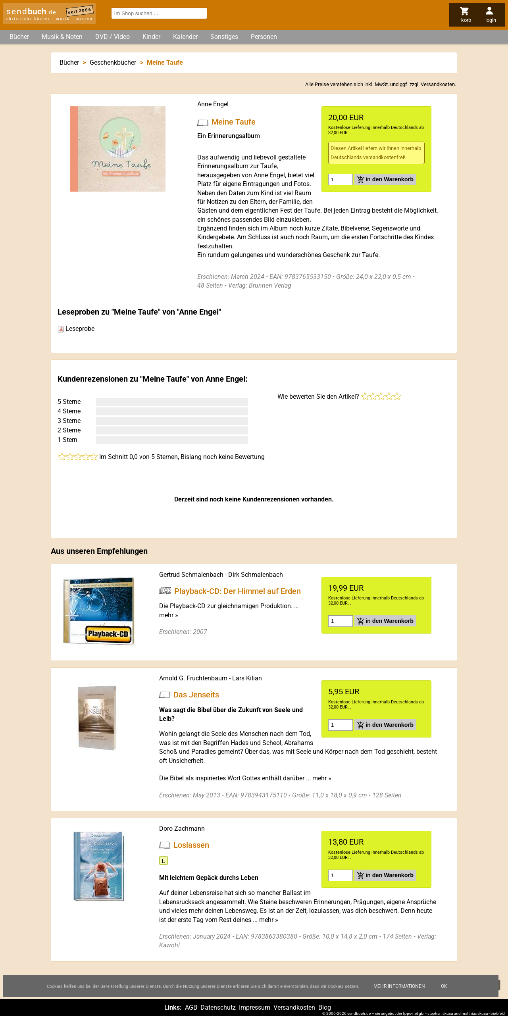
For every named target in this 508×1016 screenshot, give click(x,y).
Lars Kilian (247, 678)
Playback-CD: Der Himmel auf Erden (237, 590)
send (31, 11)
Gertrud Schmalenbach (191, 574)
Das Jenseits (196, 694)
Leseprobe (76, 328)
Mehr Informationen (399, 986)
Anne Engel (213, 104)
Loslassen (191, 845)
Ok (444, 986)
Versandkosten (438, 84)
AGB (191, 1007)
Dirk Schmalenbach (255, 574)
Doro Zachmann (182, 828)
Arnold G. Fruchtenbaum (193, 678)
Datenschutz (218, 1007)
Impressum (254, 1007)
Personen (264, 36)
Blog (324, 1007)
